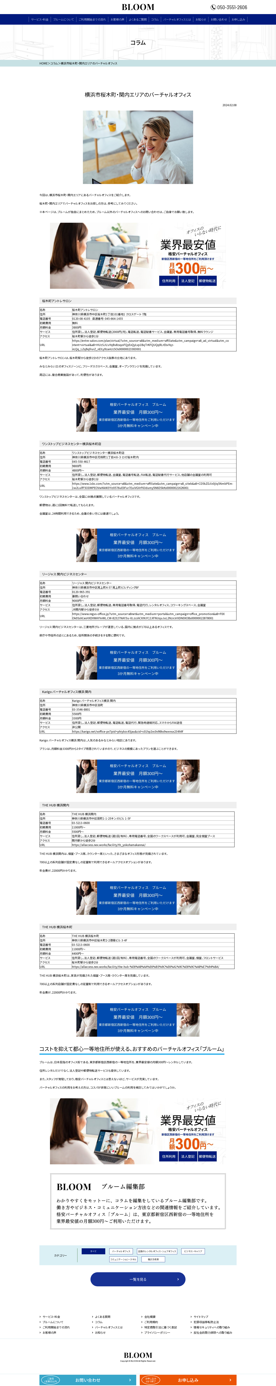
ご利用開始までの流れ (92, 19)
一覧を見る (138, 1279)
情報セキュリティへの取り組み (212, 1327)
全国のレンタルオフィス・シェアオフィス (157, 1251)
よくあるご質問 (138, 19)
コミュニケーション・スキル (123, 1259)
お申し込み (238, 19)
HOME (43, 63)
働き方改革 (153, 1259)
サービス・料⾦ (40, 19)
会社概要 (150, 1317)
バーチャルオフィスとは (177, 19)
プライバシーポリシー (157, 1332)
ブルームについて (63, 19)
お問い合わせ (219, 19)
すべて (93, 1251)
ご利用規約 (151, 1322)
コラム (155, 19)
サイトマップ (201, 1317)
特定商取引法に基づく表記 (160, 1327)
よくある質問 (102, 1317)
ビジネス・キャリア (193, 1251)
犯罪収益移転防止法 (206, 1322)
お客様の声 (117, 19)
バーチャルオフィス (121, 1251)
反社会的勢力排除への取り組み (213, 1332)
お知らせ (201, 19)
